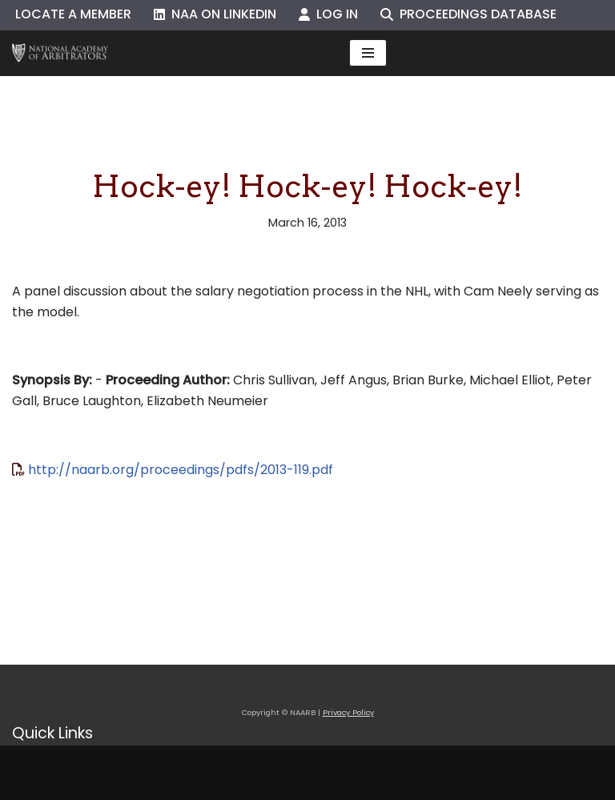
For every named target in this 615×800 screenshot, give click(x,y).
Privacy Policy (348, 712)
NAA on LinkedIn (215, 14)
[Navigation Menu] (368, 52)
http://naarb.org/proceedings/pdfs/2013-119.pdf (180, 469)
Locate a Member (73, 14)
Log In (328, 14)
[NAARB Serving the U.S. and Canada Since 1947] (60, 53)
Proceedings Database (468, 14)
